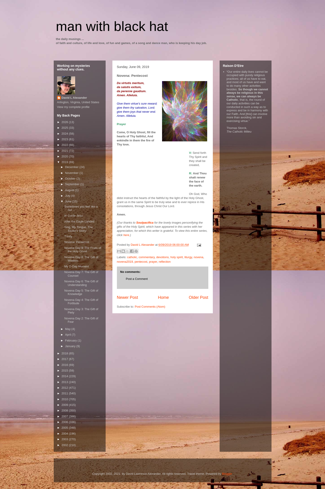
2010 (65, 399)
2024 (65, 133)
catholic (132, 257)
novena (198, 257)
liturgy (188, 257)
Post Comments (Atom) (150, 306)
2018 (65, 353)
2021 (65, 150)
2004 (65, 433)
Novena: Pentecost (76, 242)
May (68, 329)
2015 (65, 370)
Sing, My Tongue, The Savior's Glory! (78, 228)
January (70, 346)
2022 (65, 145)
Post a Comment (137, 279)
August (70, 190)
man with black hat (112, 26)
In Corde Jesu (73, 215)
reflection (165, 261)
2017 (65, 359)
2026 (65, 122)
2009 (65, 405)
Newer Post (127, 297)
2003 (65, 439)
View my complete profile (73, 107)
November (72, 173)
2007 (65, 416)
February (71, 340)
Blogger (227, 473)
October (70, 178)
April (68, 334)
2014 (65, 376)
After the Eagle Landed (79, 221)
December (72, 167)
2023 (65, 139)
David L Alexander (74, 97)
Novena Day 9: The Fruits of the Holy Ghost (82, 249)
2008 (65, 410)
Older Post (198, 297)
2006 (65, 422)
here (126, 235)
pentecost (141, 261)
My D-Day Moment (76, 266)
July (68, 195)
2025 (65, 127)
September (72, 184)
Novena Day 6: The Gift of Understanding (81, 283)
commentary (147, 257)
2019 (65, 162)
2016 (65, 365)
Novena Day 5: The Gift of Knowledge (81, 292)
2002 (65, 445)
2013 (65, 382)
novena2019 (125, 261)
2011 (65, 393)
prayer (153, 261)
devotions (162, 257)
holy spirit (176, 257)
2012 (65, 387)
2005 (65, 427)
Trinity (68, 236)
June (68, 201)
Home (163, 297)
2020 (65, 156)
